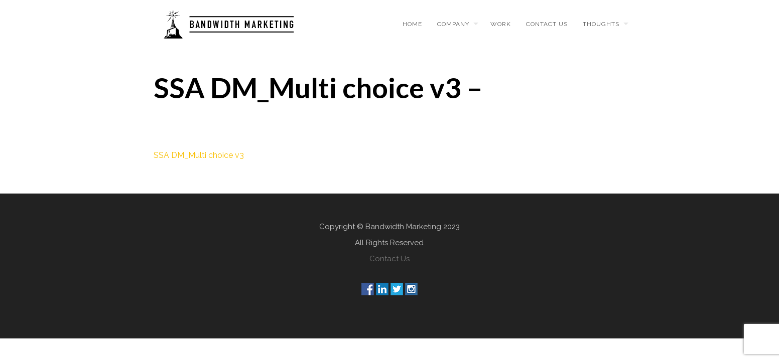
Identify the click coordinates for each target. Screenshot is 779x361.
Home (412, 24)
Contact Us (389, 258)
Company (453, 24)
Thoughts (601, 24)
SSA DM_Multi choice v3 (199, 155)
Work (500, 24)
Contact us (547, 24)
